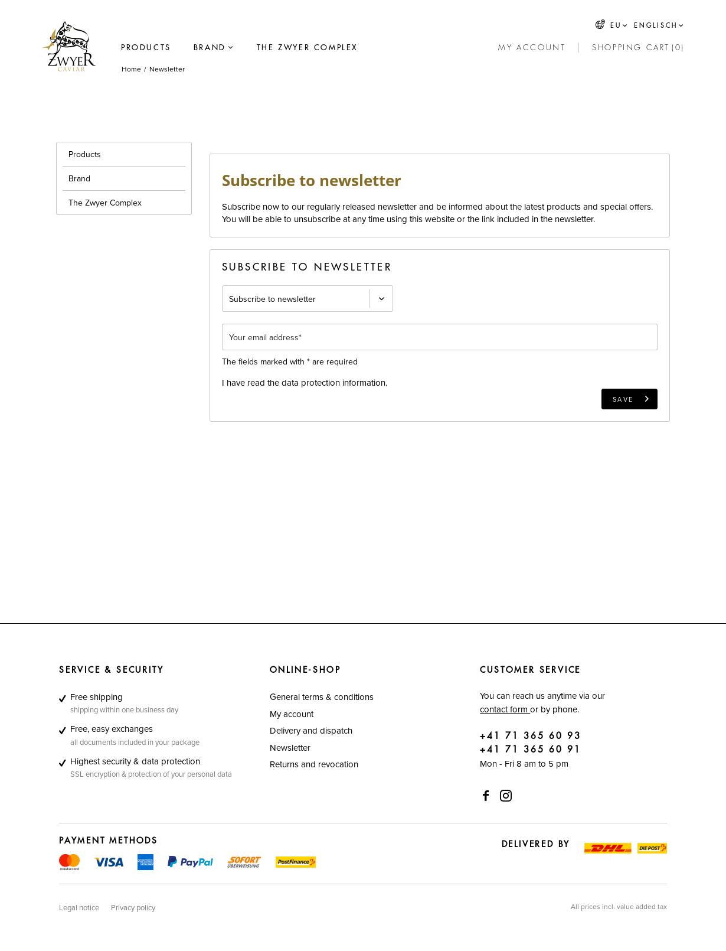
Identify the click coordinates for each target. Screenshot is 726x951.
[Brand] (210, 47)
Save (631, 396)
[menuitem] (146, 47)
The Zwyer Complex (105, 203)
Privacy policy (133, 907)
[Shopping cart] (638, 48)
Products (84, 154)
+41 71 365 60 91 (530, 749)
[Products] (146, 47)
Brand (79, 178)
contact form (505, 709)
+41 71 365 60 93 (530, 736)
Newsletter (290, 747)
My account (291, 714)
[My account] (531, 48)
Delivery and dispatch (311, 730)
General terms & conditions (322, 697)
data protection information (333, 382)
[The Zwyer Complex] (307, 47)
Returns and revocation (314, 764)
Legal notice (79, 907)
